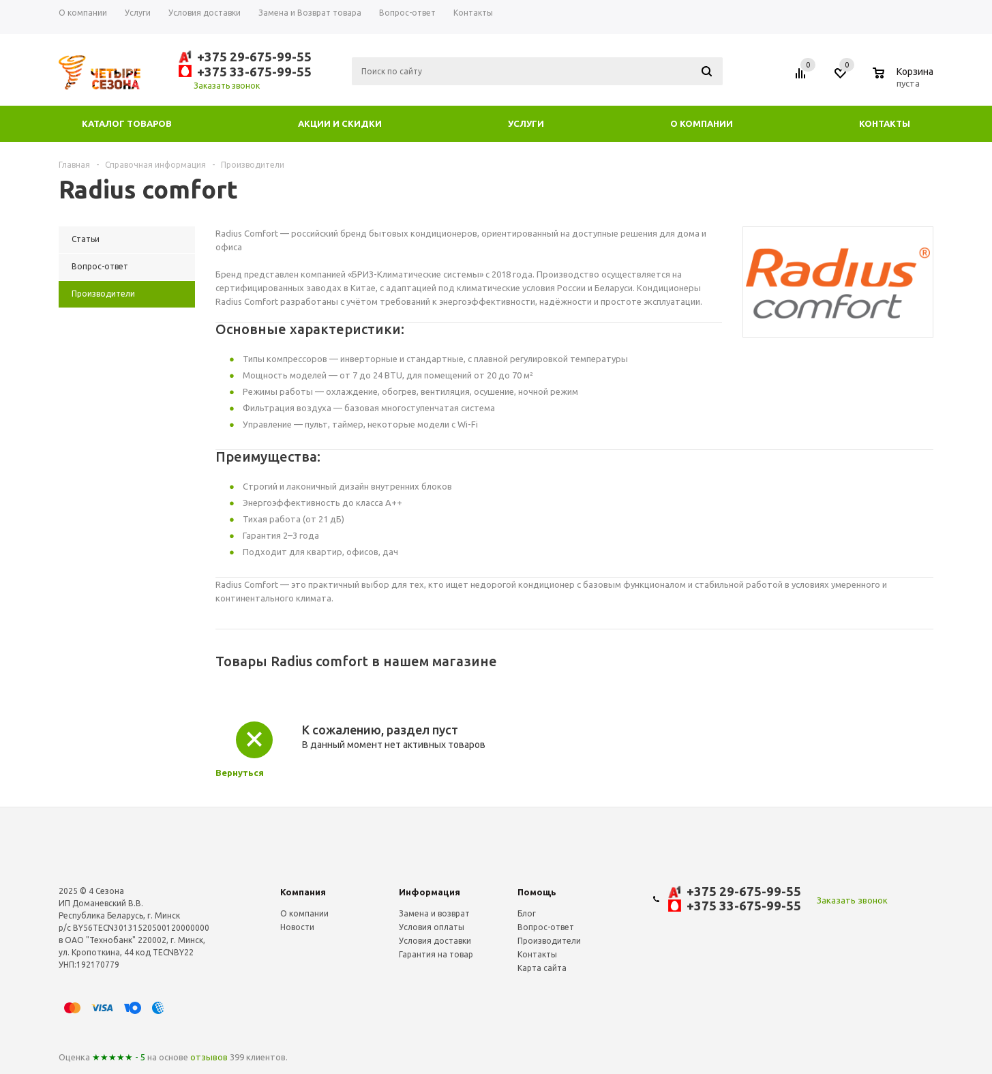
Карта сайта (542, 968)
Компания (303, 892)
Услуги (526, 123)
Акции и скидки (340, 123)
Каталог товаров (127, 123)
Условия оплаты (431, 927)
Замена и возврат (434, 913)
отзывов (209, 1057)
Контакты (884, 123)
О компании (701, 123)
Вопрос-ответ (545, 927)
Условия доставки (435, 940)
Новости (297, 927)
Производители (549, 940)
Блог (526, 913)
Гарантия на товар (436, 954)
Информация (429, 892)
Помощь (536, 892)
